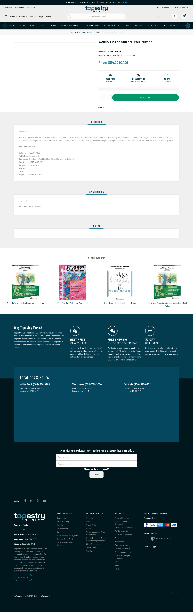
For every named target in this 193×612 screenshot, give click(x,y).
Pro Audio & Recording (171, 25)
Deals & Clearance (18, 16)
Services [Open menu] (8, 7)
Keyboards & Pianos (69, 25)
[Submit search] (70, 16)
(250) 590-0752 (24, 544)
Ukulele (53, 25)
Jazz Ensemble (87, 32)
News (48, 16)
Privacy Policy (92, 525)
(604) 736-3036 (25, 539)
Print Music (153, 25)
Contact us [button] (19, 7)
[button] (110, 79)
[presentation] (5, 25)
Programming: (25, 206)
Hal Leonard (115, 51)
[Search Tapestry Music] (96, 16)
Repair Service (163, 7)
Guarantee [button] (110, 81)
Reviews (118, 572)
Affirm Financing (93, 546)
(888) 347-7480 (20, 529)
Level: (21, 201)
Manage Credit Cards (65, 543)
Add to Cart (145, 97)
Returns (89, 522)
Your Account (62, 529)
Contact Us (23, 577)
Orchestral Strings (111, 25)
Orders (60, 533)
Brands (118, 565)
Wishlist (60, 525)
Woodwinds (138, 25)
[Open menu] (6, 16)
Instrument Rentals (180, 7)
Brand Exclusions (93, 550)
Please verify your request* (96, 469)
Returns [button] (167, 81)
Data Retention (92, 553)
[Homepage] (96, 9)
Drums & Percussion (91, 25)
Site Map (175, 593)
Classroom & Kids (122, 547)
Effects (33, 25)
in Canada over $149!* (80, 2)
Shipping (89, 518)
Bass (43, 25)
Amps (22, 25)
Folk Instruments (122, 532)
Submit (96, 474)
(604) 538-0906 (26, 534)
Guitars (12, 25)
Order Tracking (63, 522)
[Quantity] (106, 97)
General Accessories (123, 554)
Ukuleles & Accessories (124, 528)
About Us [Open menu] (31, 7)
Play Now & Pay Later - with (113, 2)
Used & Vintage (36, 16)
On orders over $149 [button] (138, 81)
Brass (126, 25)
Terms (88, 529)
